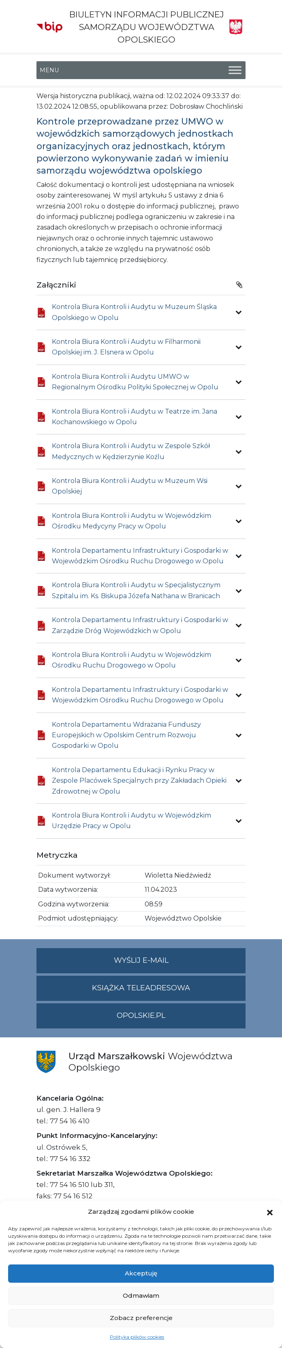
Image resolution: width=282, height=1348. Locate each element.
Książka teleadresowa (141, 987)
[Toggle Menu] (235, 70)
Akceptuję (141, 1273)
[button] (270, 1212)
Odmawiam (141, 1295)
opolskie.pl (141, 1015)
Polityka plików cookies (137, 1337)
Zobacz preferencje (141, 1318)
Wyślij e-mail (180, 963)
